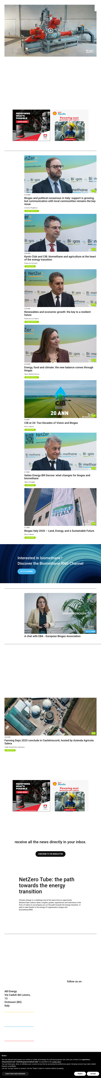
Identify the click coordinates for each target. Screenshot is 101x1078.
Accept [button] (93, 1074)
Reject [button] (80, 1074)
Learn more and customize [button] (15, 1074)
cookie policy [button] (56, 1062)
